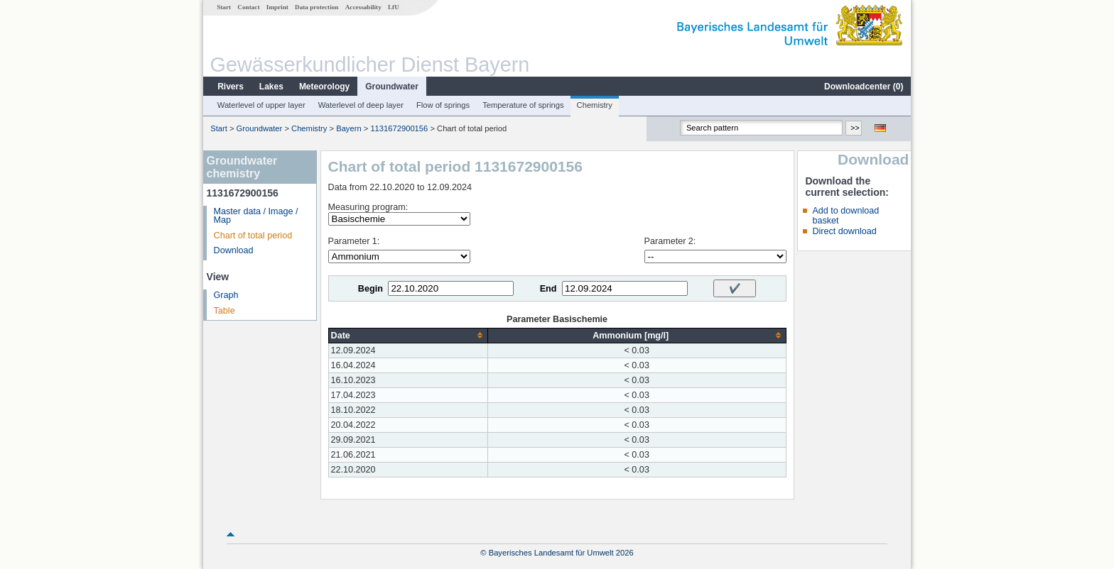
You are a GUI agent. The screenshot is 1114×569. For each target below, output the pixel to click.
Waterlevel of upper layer (261, 105)
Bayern (348, 128)
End (548, 289)
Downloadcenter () (863, 87)
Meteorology (324, 87)
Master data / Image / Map (256, 216)
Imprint (277, 7)
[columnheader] (407, 335)
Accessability (363, 7)
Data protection (316, 7)
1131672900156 (399, 128)
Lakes (271, 87)
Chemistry (594, 105)
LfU (393, 7)
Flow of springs (443, 105)
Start (224, 7)
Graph (226, 295)
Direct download (844, 231)
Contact (248, 7)
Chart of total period (253, 236)
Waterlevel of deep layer (361, 105)
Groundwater (391, 87)
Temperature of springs (522, 105)
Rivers (230, 87)
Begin (370, 289)
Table (224, 311)
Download (234, 250)
